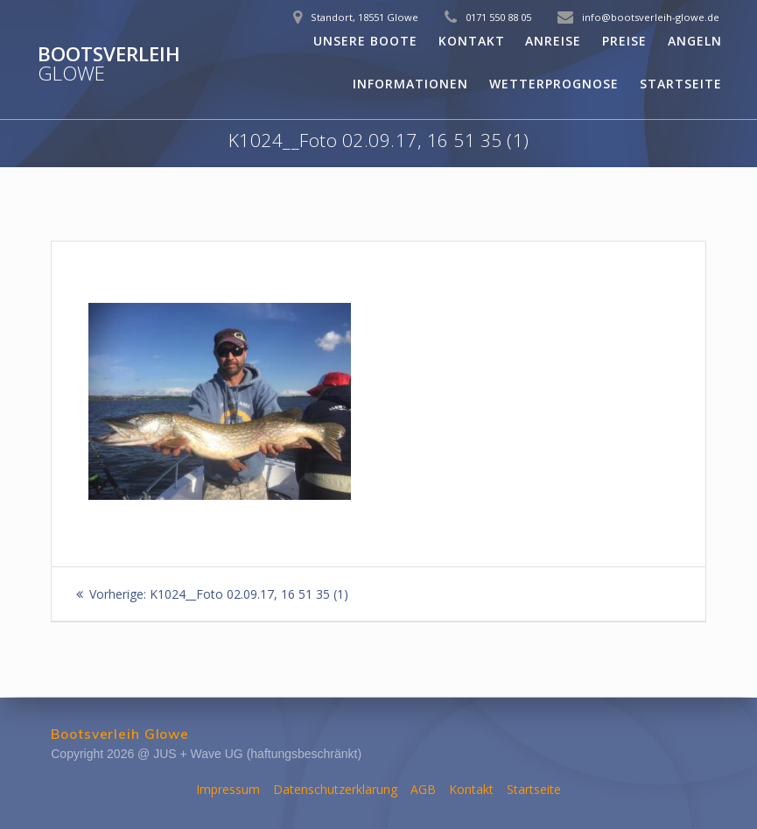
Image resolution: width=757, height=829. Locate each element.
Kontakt (471, 40)
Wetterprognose (554, 83)
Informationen (410, 83)
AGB (423, 789)
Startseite (681, 83)
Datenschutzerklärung (335, 789)
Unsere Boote (365, 40)
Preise (624, 40)
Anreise (553, 40)
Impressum (228, 789)
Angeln (695, 40)
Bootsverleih (109, 64)
